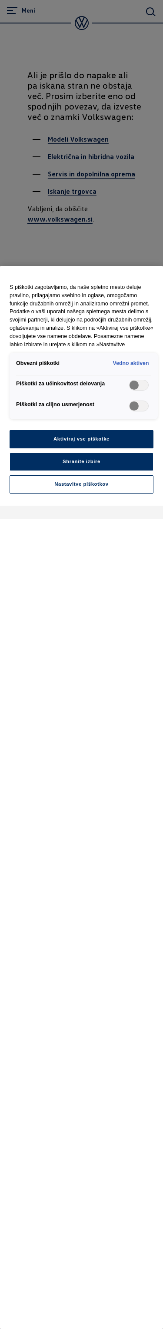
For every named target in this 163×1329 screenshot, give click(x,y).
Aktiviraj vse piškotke (81, 438)
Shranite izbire (81, 461)
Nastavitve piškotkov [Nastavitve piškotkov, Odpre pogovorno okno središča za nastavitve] (81, 484)
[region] (81, 797)
